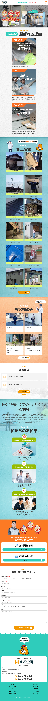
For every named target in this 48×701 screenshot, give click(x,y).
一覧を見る (24, 292)
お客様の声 (35, 689)
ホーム (12, 684)
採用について (15, 578)
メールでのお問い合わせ (24, 560)
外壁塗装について (5, 578)
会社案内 (35, 686)
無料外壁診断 (12, 693)
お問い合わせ (12, 691)
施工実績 (35, 693)
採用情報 (35, 684)
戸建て (3, 606)
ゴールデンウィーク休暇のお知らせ (15, 376)
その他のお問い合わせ (25, 578)
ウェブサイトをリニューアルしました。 (16, 384)
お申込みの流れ (35, 691)
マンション (16, 606)
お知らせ (12, 689)
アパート (9, 606)
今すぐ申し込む (24, 549)
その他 (23, 606)
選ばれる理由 (12, 686)
